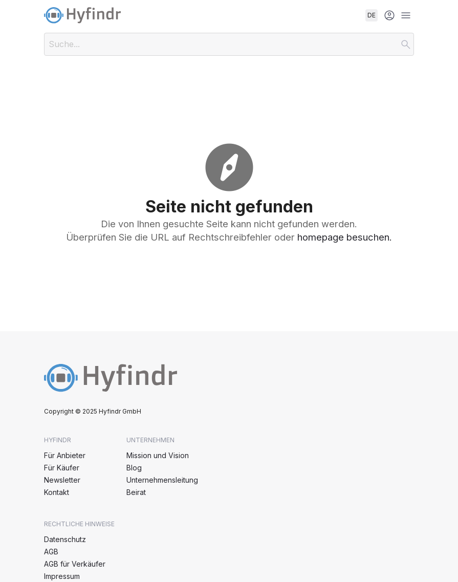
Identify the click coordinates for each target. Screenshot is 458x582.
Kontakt (56, 492)
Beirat (136, 492)
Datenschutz (65, 539)
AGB (51, 551)
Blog (134, 467)
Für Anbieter (64, 455)
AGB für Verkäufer (74, 563)
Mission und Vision (157, 455)
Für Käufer (61, 467)
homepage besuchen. (344, 237)
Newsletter (62, 480)
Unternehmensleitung (162, 480)
